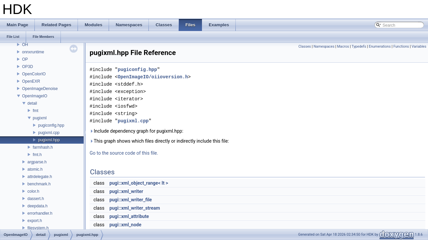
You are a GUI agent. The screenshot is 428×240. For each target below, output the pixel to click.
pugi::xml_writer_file (130, 199)
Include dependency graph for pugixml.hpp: (136, 131)
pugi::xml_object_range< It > (138, 183)
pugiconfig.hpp (51, 125)
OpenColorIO (34, 74)
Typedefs (359, 46)
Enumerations (380, 46)
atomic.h (34, 169)
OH (25, 44)
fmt (35, 110)
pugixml (39, 118)
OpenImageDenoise (40, 88)
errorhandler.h (39, 213)
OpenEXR (31, 81)
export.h (34, 220)
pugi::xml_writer (126, 191)
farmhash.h (43, 147)
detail (32, 103)
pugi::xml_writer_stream (134, 208)
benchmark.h (38, 184)
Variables (419, 46)
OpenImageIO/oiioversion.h (153, 77)
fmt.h (37, 154)
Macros (343, 46)
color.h (33, 191)
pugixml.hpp (49, 140)
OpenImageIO (34, 96)
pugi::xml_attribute (129, 216)
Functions (401, 46)
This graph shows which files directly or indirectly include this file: (159, 141)
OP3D (27, 66)
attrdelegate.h (39, 176)
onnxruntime (33, 52)
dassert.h (35, 198)
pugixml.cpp (49, 132)
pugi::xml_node (125, 224)
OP (25, 59)
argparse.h (36, 162)
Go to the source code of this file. (124, 153)
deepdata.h (37, 206)
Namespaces (324, 46)
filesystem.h (37, 228)
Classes (304, 46)
